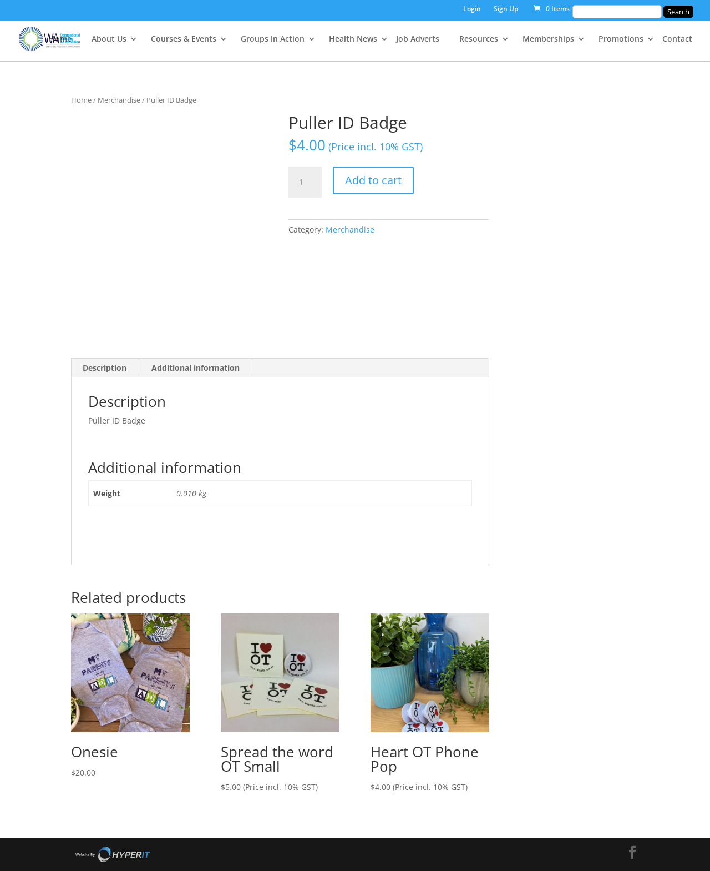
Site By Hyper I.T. (112, 854)
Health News (353, 39)
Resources (478, 39)
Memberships (548, 39)
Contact (677, 39)
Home (60, 39)
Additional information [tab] (195, 368)
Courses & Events (183, 39)
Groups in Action (273, 39)
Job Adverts (417, 39)
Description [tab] (104, 368)
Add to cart (373, 180)
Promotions (621, 39)
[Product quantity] (305, 182)
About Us (109, 39)
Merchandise (119, 100)
